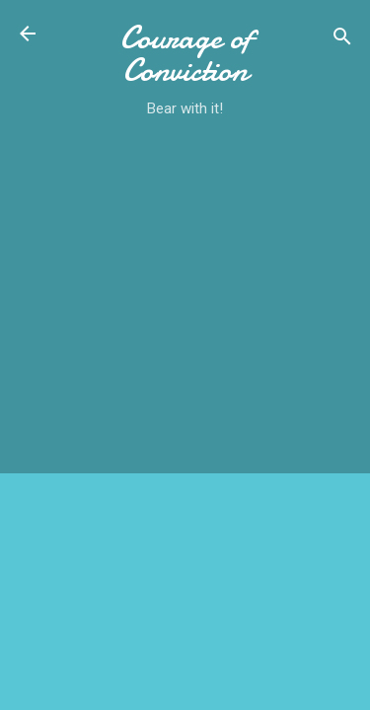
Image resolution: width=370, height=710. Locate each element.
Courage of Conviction (185, 54)
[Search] (342, 40)
